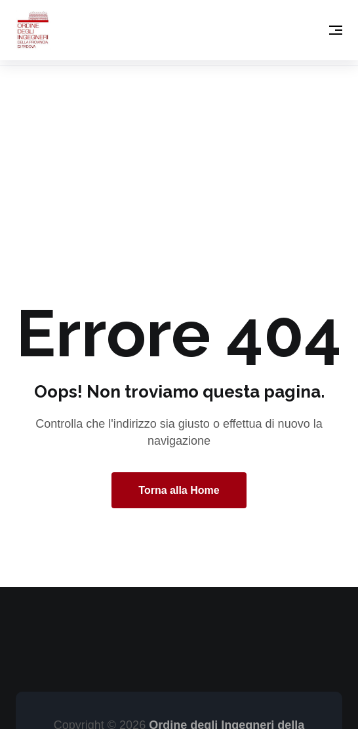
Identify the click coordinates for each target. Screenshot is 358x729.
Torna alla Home (178, 490)
